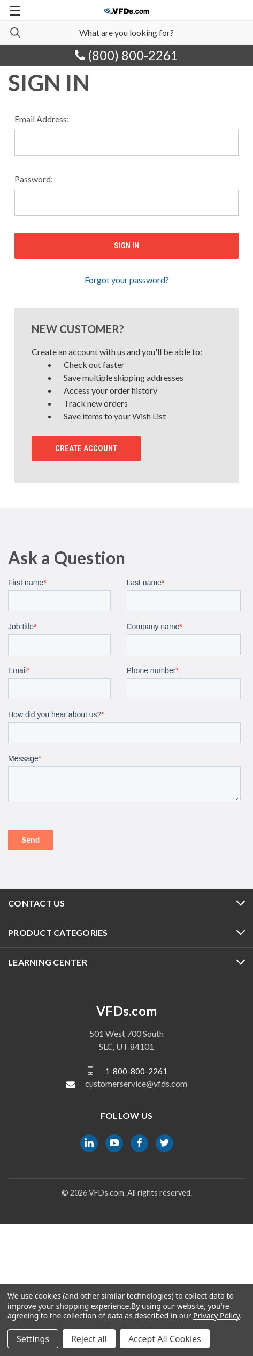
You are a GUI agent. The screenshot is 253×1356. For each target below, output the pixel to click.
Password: (33, 179)
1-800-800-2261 (136, 1202)
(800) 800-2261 (126, 55)
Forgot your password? (127, 280)
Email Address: (41, 119)
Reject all (89, 1339)
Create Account (86, 448)
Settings (33, 1339)
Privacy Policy (216, 1315)
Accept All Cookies (164, 1339)
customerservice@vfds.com (136, 1215)
